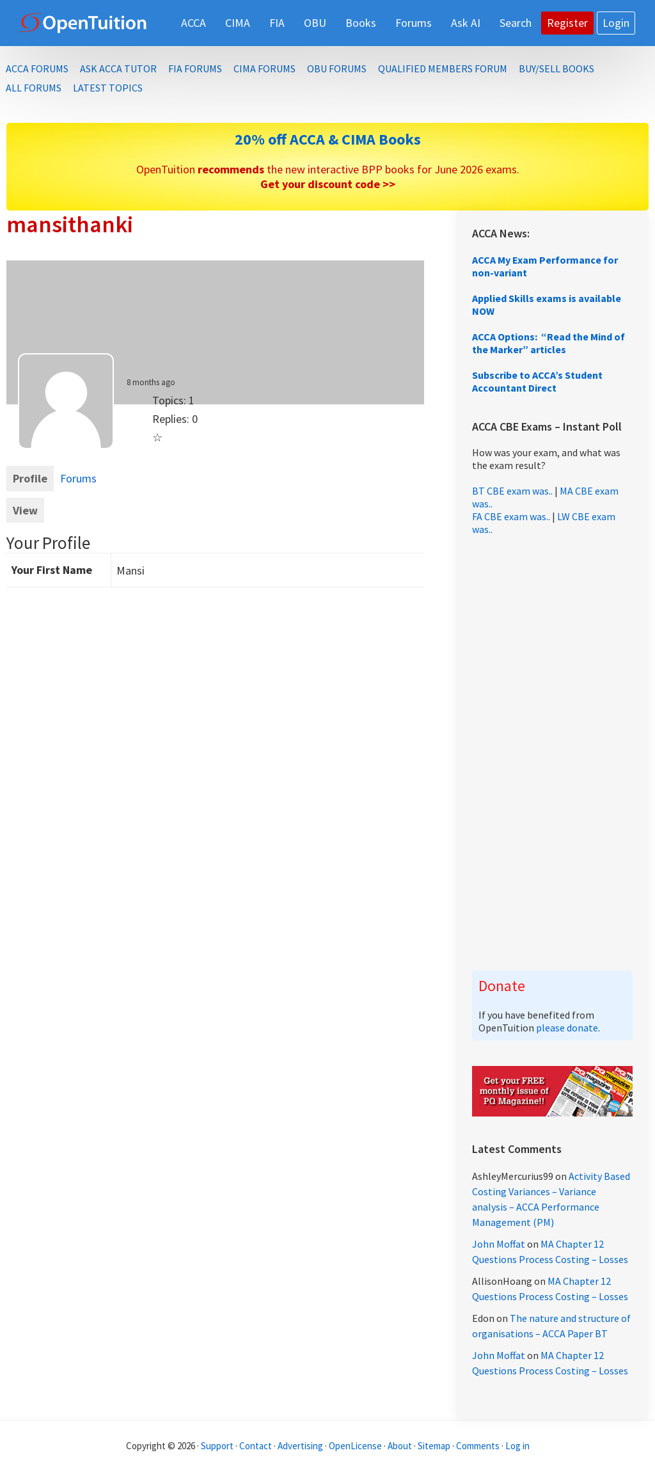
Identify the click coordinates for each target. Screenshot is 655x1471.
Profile (30, 478)
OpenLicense (356, 1446)
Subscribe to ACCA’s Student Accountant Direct (537, 381)
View (25, 510)
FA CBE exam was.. (511, 516)
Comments (478, 1446)
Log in (517, 1446)
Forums (78, 478)
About (400, 1446)
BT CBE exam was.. (512, 490)
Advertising (300, 1446)
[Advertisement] (552, 753)
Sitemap (434, 1446)
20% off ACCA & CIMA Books (328, 139)
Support (217, 1446)
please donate (567, 1027)
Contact (255, 1446)
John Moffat (498, 1243)
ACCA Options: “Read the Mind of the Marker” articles (548, 343)
